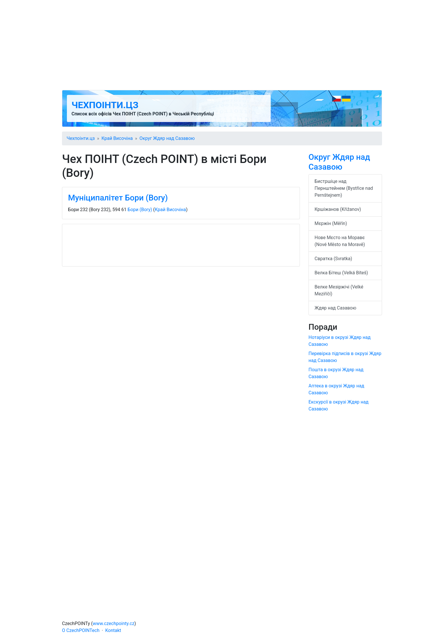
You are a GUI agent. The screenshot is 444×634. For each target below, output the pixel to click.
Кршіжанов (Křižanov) (338, 209)
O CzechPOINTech (80, 630)
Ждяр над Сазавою (335, 308)
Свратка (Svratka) (333, 258)
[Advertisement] (222, 45)
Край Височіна (117, 138)
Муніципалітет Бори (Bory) (118, 197)
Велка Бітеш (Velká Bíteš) (341, 272)
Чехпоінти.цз (105, 105)
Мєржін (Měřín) (331, 223)
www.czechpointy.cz (114, 623)
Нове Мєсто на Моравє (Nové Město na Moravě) (340, 241)
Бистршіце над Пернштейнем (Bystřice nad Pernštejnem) (344, 188)
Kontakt (113, 630)
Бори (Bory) (140, 209)
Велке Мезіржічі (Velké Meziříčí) (339, 290)
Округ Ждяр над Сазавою (167, 138)
